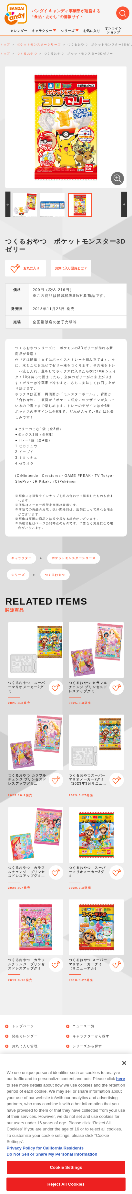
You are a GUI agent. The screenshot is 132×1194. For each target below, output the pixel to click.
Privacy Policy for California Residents (44, 1152)
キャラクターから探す (91, 1036)
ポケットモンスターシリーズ (74, 558)
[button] (7, 204)
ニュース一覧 (84, 1026)
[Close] (124, 1068)
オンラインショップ (89, 1056)
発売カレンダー (25, 1036)
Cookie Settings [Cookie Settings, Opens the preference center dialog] (66, 1172)
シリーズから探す (87, 1046)
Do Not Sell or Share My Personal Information (51, 1159)
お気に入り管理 (25, 1046)
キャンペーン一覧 (27, 1056)
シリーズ (18, 575)
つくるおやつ (55, 575)
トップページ (23, 1026)
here (120, 1083)
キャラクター (21, 558)
